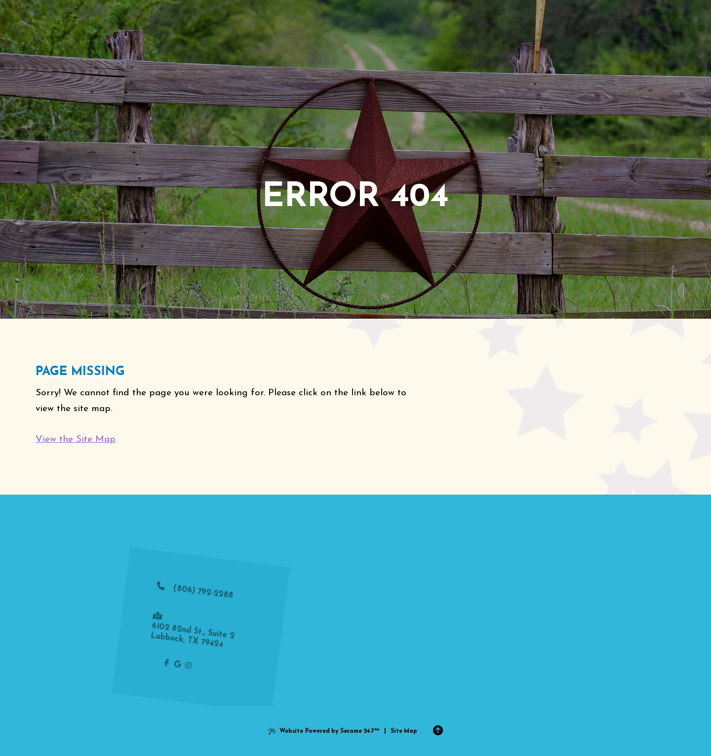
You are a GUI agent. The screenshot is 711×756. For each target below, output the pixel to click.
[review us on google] (169, 665)
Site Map (404, 731)
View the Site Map (76, 439)
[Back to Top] (438, 731)
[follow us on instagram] (180, 666)
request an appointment (433, 668)
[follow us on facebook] (158, 664)
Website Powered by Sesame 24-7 (323, 732)
